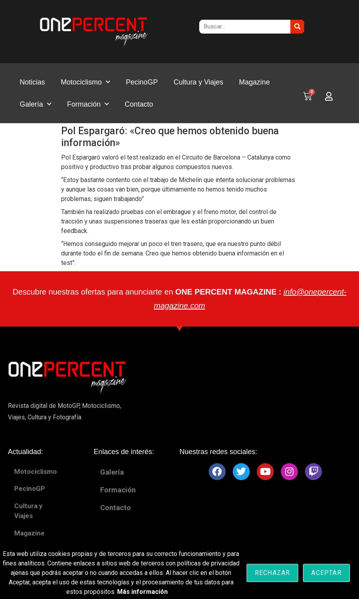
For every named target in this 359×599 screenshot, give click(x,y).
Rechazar (272, 572)
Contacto (139, 104)
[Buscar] (297, 27)
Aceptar (326, 572)
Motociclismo (85, 82)
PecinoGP (142, 82)
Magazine (254, 82)
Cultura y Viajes (198, 82)
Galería (35, 104)
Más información (142, 591)
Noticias (32, 82)
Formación (88, 104)
